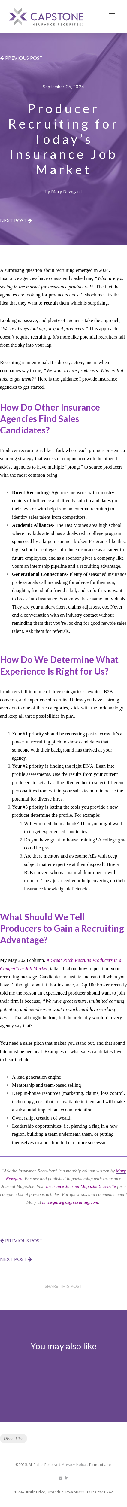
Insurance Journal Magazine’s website (81, 1186)
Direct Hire (13, 1438)
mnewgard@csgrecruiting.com (70, 1202)
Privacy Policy (74, 1464)
